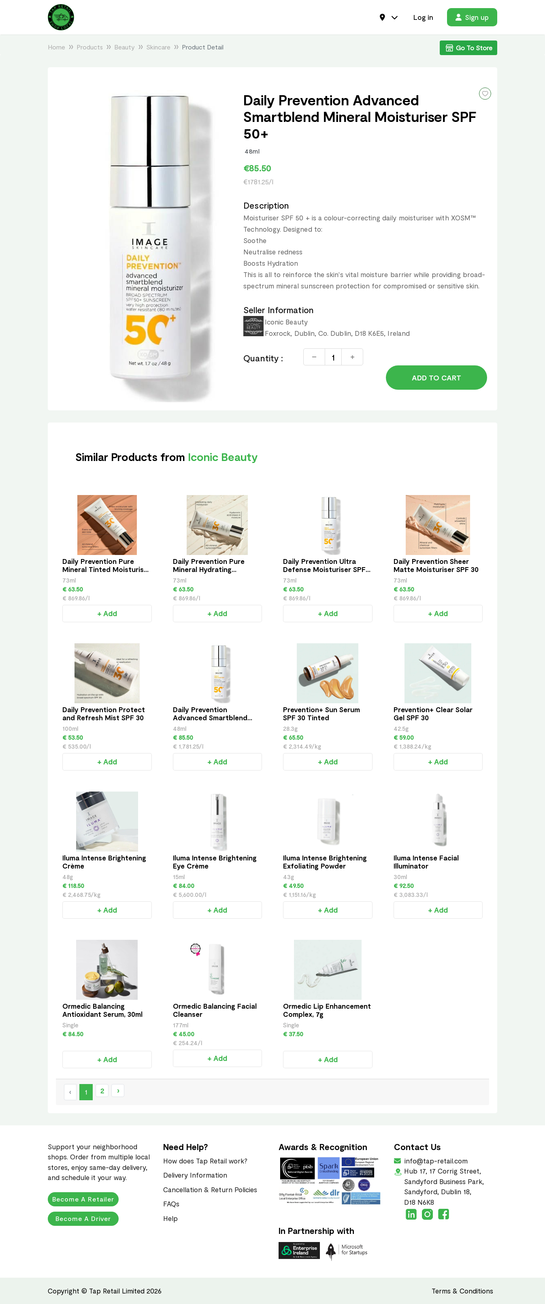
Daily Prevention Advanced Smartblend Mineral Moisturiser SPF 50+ (212, 721)
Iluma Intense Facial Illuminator (426, 862)
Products (90, 47)
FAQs (171, 1203)
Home (56, 47)
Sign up (472, 17)
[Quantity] (333, 357)
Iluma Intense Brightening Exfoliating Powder (325, 862)
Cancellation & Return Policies (210, 1189)
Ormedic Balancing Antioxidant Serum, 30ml (102, 1010)
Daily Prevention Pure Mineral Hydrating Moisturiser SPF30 (209, 569)
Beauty (124, 47)
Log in (423, 17)
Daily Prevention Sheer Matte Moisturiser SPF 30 (436, 565)
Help (170, 1218)
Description (266, 205)
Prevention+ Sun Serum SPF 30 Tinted (321, 713)
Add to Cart (436, 377)
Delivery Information (195, 1175)
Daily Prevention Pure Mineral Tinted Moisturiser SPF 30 (106, 569)
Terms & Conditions (462, 1291)
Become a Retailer (83, 1199)
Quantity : (263, 358)
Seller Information (278, 310)
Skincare (158, 47)
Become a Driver (83, 1218)
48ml (252, 151)
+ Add (107, 613)
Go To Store (468, 48)
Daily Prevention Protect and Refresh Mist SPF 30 (103, 713)
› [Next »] (118, 1090)
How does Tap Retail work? (205, 1161)
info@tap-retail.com (435, 1161)
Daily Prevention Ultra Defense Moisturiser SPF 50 (324, 569)
